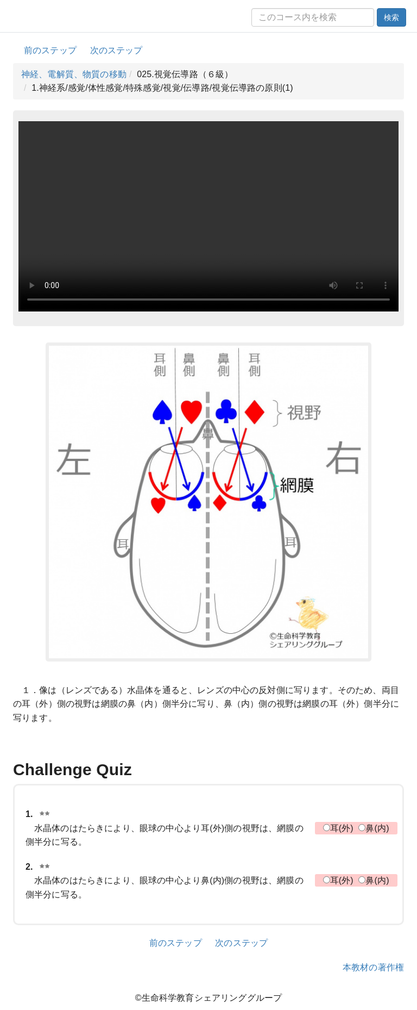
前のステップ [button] (50, 50)
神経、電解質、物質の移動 (74, 74)
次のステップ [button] (116, 50)
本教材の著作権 (373, 967)
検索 (391, 17)
